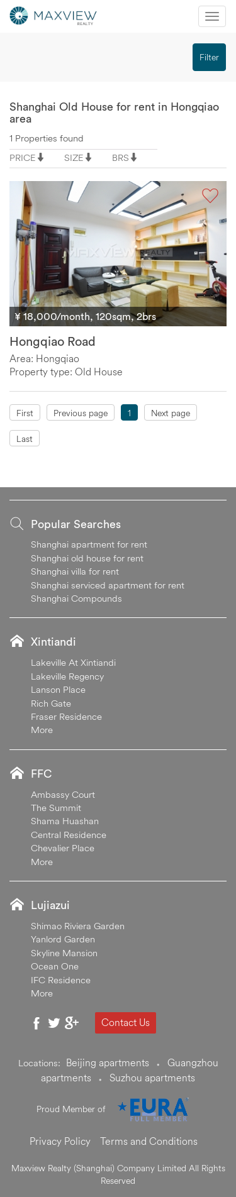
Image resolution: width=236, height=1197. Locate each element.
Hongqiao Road (52, 341)
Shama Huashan (65, 821)
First (24, 413)
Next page (170, 413)
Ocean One (55, 966)
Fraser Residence (66, 716)
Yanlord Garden (63, 939)
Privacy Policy (60, 1141)
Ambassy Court (63, 794)
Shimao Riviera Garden (78, 926)
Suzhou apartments (152, 1077)
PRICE (22, 157)
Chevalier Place (62, 848)
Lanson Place (58, 689)
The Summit (56, 808)
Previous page (80, 413)
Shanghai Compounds (76, 598)
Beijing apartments (107, 1062)
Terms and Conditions (149, 1141)
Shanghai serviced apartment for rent (107, 585)
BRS (120, 157)
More (42, 730)
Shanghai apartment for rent (89, 544)
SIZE (74, 157)
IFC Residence (61, 980)
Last (24, 438)
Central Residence (68, 835)
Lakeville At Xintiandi (73, 662)
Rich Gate (51, 703)
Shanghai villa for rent (75, 571)
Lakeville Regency (67, 676)
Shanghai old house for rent (87, 558)
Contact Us (125, 1022)
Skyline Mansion (64, 953)
